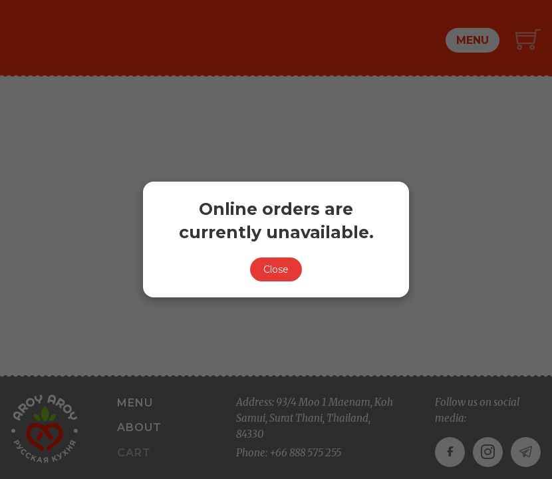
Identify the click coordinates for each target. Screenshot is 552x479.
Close (276, 269)
